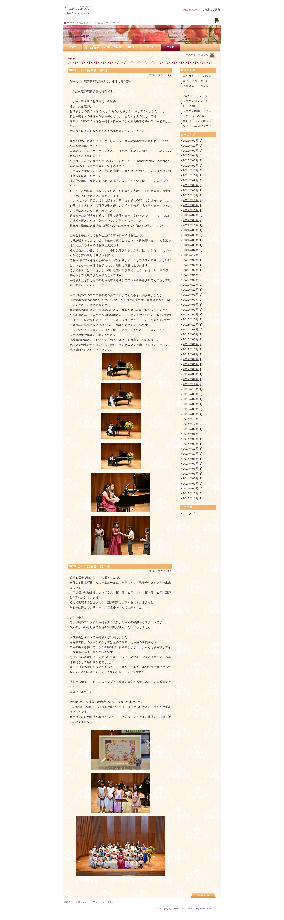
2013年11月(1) (193, 498)
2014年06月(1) (193, 468)
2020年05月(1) (193, 269)
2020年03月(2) (193, 279)
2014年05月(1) (193, 473)
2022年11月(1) (193, 210)
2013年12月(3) (193, 493)
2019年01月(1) (193, 314)
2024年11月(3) (193, 170)
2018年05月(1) (193, 334)
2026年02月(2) (193, 140)
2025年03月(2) (193, 160)
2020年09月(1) (193, 259)
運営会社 (68, 902)
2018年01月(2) (193, 344)
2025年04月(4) (193, 155)
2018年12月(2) (193, 319)
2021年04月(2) (193, 250)
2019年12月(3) (193, 284)
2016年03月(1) (193, 414)
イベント (151, 47)
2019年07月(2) (193, 299)
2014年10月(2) (193, 453)
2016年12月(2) (193, 384)
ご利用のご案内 (211, 9)
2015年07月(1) (193, 429)
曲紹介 (131, 47)
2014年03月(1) (193, 478)
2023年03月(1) (193, 205)
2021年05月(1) (193, 245)
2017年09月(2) (193, 354)
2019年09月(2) (193, 294)
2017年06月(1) (193, 364)
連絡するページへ (212, 55)
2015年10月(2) (193, 423)
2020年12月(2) (193, 254)
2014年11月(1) (193, 448)
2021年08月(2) (193, 235)
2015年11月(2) (193, 418)
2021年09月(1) (193, 230)
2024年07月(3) (193, 185)
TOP (73, 47)
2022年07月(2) (193, 215)
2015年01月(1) (193, 443)
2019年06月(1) (193, 304)
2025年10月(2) (193, 145)
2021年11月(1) (193, 225)
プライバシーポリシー (104, 902)
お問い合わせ (83, 902)
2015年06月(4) (193, 433)
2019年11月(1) (193, 289)
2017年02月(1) (193, 379)
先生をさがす (190, 9)
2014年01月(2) (193, 488)
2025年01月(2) (193, 165)
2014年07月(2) (193, 463)
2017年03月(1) (193, 374)
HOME (70, 22)
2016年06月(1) (193, 404)
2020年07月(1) (193, 264)
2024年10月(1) (193, 175)
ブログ (170, 47)
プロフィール (92, 47)
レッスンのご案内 (112, 47)
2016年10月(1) (193, 389)
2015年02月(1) (193, 438)
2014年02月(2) (193, 483)
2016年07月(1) (193, 399)
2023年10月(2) (193, 200)
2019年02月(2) (193, 309)
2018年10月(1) (193, 324)
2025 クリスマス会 (195, 95)
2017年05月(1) (193, 369)
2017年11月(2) (193, 349)
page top (203, 895)
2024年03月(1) (193, 190)
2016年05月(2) (193, 409)
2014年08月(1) (193, 458)
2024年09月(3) (193, 180)
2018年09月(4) (193, 329)
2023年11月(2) (193, 195)
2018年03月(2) (193, 339)
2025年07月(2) (193, 150)
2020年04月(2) (193, 274)
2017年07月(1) (193, 359)
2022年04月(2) (193, 220)
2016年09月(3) (193, 394)
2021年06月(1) (193, 239)
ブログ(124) (191, 513)
